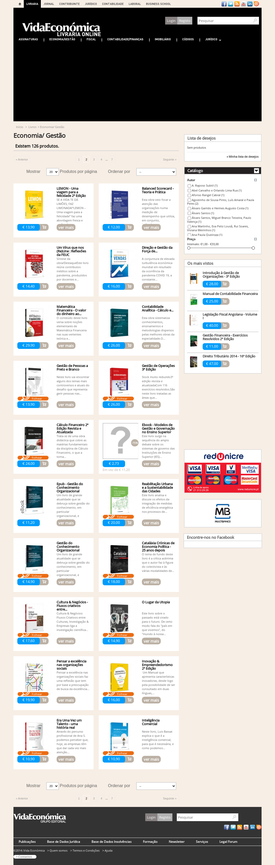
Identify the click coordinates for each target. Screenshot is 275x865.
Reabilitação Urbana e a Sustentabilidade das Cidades (157, 487)
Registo (184, 20)
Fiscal (91, 39)
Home (20, 4)
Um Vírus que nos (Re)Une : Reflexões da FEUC (71, 251)
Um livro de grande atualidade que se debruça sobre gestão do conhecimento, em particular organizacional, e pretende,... (73, 507)
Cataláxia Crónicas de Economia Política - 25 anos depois (158, 546)
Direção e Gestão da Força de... (157, 249)
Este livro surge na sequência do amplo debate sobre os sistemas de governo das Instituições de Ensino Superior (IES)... (158, 446)
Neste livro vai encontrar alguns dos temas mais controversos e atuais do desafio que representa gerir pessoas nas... (73, 385)
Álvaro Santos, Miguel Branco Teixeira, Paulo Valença (219, 219)
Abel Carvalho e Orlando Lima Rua (217, 190)
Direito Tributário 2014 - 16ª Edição (229, 356)
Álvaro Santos (203, 213)
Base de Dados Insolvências (111, 841)
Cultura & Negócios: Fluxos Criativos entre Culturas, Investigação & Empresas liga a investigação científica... (73, 621)
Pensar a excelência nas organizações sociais (71, 665)
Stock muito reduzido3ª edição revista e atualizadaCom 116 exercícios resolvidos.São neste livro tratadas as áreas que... (158, 387)
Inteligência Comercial (150, 722)
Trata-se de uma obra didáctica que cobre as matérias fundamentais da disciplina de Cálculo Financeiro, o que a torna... (72, 446)
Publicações (27, 841)
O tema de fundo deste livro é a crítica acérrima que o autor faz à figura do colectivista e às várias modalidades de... (158, 562)
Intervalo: (193, 244)
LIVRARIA (32, 3)
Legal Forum (228, 841)
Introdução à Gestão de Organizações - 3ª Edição (221, 274)
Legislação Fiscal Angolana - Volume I (230, 316)
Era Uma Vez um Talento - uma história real (69, 724)
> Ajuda (107, 850)
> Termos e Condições (85, 850)
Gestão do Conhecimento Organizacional (68, 546)
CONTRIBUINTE (69, 3)
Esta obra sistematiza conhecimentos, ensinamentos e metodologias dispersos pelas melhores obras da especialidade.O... (158, 328)
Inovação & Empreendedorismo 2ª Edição (157, 665)
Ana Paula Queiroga (207, 235)
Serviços (202, 841)
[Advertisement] (137, 82)
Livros (32, 127)
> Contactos (24, 857)
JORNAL (48, 3)
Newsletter (177, 841)
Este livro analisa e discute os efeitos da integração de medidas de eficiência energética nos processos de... (157, 503)
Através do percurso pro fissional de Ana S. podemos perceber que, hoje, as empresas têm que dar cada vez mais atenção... (72, 742)
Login (171, 20)
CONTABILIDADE (113, 3)
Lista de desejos (201, 138)
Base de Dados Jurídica (63, 841)
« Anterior (22, 159)
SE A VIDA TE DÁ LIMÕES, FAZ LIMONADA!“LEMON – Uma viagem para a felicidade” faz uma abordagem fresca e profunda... (71, 212)
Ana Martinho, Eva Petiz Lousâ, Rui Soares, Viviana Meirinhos (218, 228)
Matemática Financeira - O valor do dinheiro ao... (71, 310)
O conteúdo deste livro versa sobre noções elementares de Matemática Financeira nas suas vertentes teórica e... (72, 328)
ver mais (66, 227)
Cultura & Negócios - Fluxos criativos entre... (72, 606)
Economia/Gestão (62, 39)
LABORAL (135, 3)
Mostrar (33, 171)
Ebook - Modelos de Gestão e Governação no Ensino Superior (158, 428)
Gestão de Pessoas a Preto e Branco (72, 367)
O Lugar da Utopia (156, 602)
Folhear (37, 399)
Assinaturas (28, 39)
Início (19, 127)
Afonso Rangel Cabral (208, 195)
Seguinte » (170, 159)
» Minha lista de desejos (242, 156)
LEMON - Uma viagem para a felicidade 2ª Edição (71, 192)
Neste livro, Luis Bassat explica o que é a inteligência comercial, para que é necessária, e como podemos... (158, 740)
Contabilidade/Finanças (125, 39)
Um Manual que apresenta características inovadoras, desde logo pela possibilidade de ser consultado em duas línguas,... (158, 682)
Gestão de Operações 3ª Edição (158, 367)
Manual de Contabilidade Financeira (230, 293)
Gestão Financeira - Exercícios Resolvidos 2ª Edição (225, 337)
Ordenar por (119, 171)
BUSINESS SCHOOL (158, 3)
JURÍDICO (91, 3)
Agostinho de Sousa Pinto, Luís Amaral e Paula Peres (220, 202)
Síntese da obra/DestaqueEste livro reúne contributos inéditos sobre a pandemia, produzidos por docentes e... (73, 269)
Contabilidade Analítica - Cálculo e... (157, 308)
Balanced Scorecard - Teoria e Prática (158, 190)
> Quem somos (57, 850)
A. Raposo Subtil (205, 185)
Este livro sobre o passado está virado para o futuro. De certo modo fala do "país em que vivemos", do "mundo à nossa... (157, 623)
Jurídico (210, 39)
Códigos (188, 39)
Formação (150, 841)
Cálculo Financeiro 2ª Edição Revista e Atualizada (72, 428)
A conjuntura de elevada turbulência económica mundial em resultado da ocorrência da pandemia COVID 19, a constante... (158, 269)
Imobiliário (163, 39)
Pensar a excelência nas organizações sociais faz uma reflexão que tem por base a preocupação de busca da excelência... (73, 680)
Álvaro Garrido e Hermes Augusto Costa (220, 208)
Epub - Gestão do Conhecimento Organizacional (70, 487)
